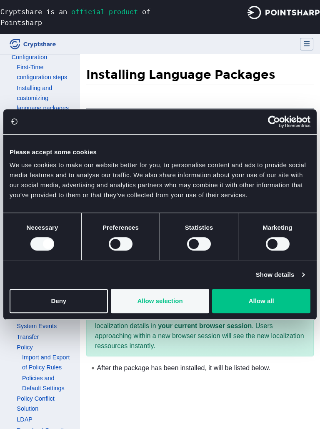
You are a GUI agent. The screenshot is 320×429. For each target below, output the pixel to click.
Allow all (261, 300)
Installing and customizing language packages (43, 98)
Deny (58, 300)
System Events (37, 326)
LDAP (24, 419)
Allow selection (159, 300)
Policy (24, 347)
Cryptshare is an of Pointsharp (75, 17)
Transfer (28, 337)
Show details (275, 274)
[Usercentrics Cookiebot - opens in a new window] (274, 121)
